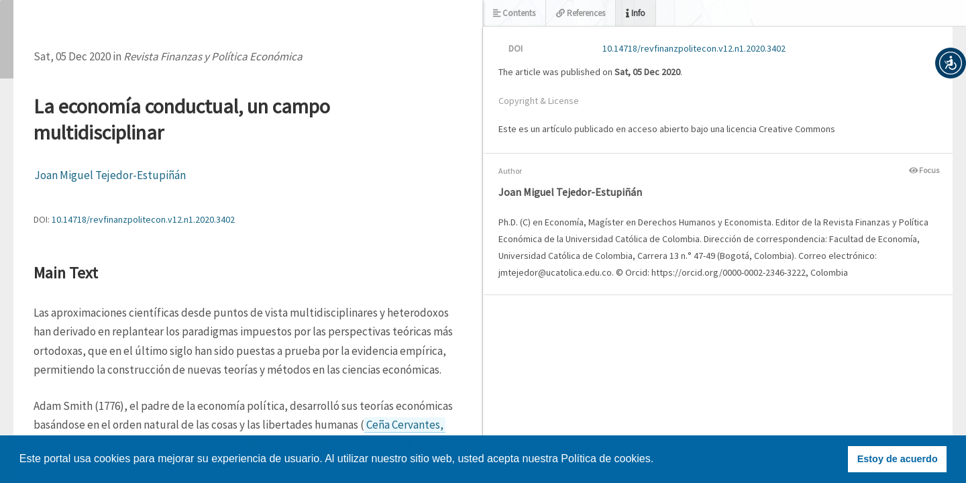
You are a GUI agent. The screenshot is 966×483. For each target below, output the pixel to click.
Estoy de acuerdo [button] (897, 458)
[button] (950, 63)
